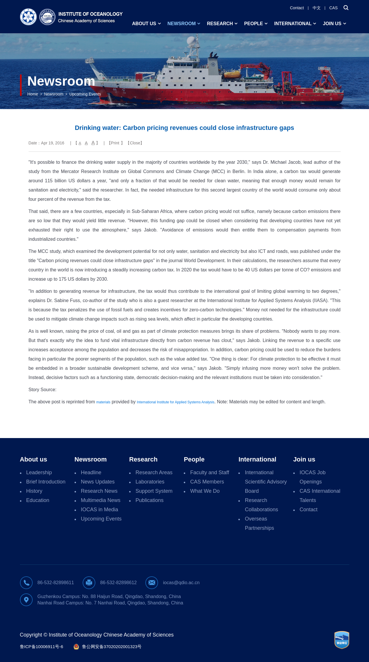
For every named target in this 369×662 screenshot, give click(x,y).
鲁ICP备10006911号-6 (41, 646)
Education (37, 500)
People (253, 23)
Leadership (39, 472)
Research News (99, 491)
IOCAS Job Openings (313, 477)
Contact (297, 7)
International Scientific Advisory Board (266, 482)
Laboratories (150, 482)
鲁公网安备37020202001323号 (112, 646)
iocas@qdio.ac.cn (181, 582)
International (292, 23)
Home (32, 94)
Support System (154, 491)
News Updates (98, 482)
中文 (317, 7)
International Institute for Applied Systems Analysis (175, 402)
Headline (91, 472)
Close (135, 143)
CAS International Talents (320, 495)
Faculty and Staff (209, 472)
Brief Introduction (46, 482)
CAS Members (207, 482)
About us (144, 23)
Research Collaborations (261, 504)
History (34, 491)
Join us (332, 23)
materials (103, 402)
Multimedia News (100, 500)
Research (220, 23)
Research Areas (154, 472)
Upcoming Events (85, 94)
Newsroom (182, 23)
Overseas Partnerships (259, 523)
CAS (333, 7)
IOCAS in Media (99, 509)
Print (115, 143)
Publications (150, 500)
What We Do (205, 491)
